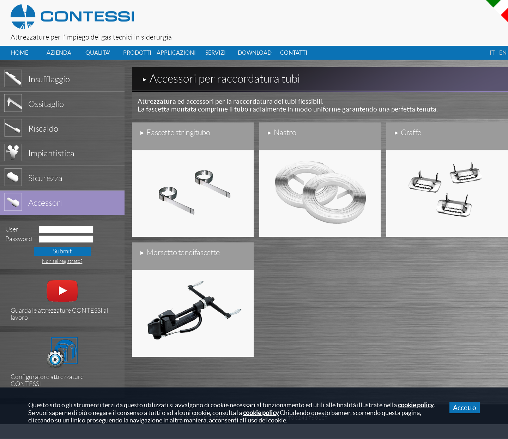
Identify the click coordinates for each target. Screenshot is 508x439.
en (503, 52)
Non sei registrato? (62, 261)
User (11, 229)
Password (18, 238)
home (19, 52)
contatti (293, 52)
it (492, 52)
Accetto (464, 407)
